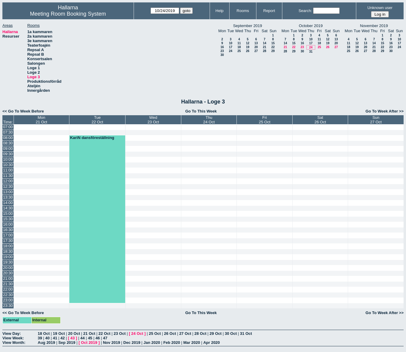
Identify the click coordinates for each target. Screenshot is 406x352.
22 (272, 47)
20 (256, 47)
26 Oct (170, 333)
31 (310, 51)
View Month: (13, 342)
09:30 (8, 154)
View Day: (11, 333)
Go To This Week (201, 111)
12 (247, 43)
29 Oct (216, 333)
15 (272, 43)
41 (55, 338)
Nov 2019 (111, 342)
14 (264, 43)
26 (247, 51)
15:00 (8, 213)
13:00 (8, 192)
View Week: (13, 338)
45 (90, 338)
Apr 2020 (211, 342)
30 (222, 55)
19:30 (8, 262)
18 (239, 47)
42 (62, 338)
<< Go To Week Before (23, 111)
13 (256, 43)
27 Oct (185, 333)
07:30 (8, 132)
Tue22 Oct (97, 119)
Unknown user (379, 7)
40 (47, 338)
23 (222, 51)
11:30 (8, 175)
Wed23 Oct (153, 119)
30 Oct (231, 333)
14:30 (8, 208)
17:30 (8, 240)
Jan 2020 (152, 342)
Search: (305, 10)
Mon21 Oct (41, 119)
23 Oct (120, 333)
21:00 (8, 278)
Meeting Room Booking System (68, 14)
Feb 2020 (171, 342)
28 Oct (201, 333)
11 (239, 43)
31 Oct (246, 333)
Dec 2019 (131, 342)
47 (105, 338)
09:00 (8, 148)
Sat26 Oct (320, 119)
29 (272, 51)
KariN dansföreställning (92, 137)
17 (230, 47)
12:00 (8, 181)
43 (72, 338)
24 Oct (137, 333)
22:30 (8, 294)
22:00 (8, 289)
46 (97, 338)
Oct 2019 (89, 342)
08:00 (8, 137)
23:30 (8, 305)
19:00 (8, 257)
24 (230, 51)
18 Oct (44, 333)
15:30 (8, 219)
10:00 (8, 159)
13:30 (8, 197)
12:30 (8, 186)
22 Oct (104, 333)
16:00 (8, 224)
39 (40, 338)
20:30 (8, 273)
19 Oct (59, 333)
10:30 (8, 164)
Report (269, 10)
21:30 (8, 284)
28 (264, 51)
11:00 (8, 170)
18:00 (8, 246)
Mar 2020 (191, 342)
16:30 (8, 229)
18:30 (8, 251)
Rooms (242, 10)
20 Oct (74, 333)
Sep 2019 (66, 342)
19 (247, 47)
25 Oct (155, 333)
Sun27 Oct (376, 119)
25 (239, 51)
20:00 (8, 267)
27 (256, 51)
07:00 (8, 127)
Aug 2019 (46, 342)
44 (82, 338)
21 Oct (89, 333)
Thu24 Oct (208, 119)
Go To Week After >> (385, 111)
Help (219, 10)
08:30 (8, 143)
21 (264, 47)
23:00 (8, 300)
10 (230, 43)
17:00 (8, 235)
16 (222, 47)
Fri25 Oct (264, 119)
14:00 (8, 202)
